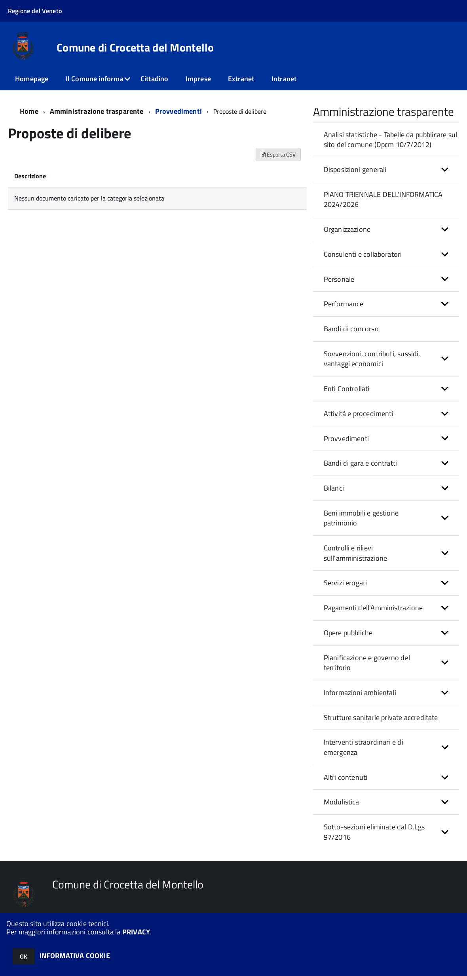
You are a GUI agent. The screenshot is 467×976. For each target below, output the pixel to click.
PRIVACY (136, 931)
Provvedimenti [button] (346, 438)
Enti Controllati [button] (347, 388)
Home (29, 111)
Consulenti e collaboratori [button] (363, 254)
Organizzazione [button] (347, 229)
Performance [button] (344, 303)
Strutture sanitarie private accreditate (381, 717)
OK (23, 956)
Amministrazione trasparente (97, 111)
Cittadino (154, 78)
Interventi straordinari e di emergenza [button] (363, 747)
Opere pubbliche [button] (348, 632)
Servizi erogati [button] (345, 582)
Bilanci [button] (334, 488)
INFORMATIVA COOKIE (75, 955)
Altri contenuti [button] (346, 777)
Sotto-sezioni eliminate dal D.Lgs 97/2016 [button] (374, 831)
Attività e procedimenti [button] (358, 413)
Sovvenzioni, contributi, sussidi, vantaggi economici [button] (372, 358)
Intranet (283, 78)
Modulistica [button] (341, 801)
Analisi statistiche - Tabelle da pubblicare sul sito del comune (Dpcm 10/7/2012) (390, 139)
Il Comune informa (94, 78)
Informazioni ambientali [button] (360, 692)
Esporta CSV (278, 154)
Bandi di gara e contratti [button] (360, 463)
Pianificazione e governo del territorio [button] (367, 662)
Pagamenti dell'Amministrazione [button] (373, 607)
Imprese (198, 78)
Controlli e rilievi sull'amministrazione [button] (355, 552)
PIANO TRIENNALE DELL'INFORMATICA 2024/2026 (383, 199)
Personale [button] (339, 279)
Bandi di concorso (351, 328)
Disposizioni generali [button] (355, 169)
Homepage (31, 78)
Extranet (241, 78)
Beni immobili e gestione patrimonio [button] (361, 518)
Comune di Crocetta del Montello (135, 47)
